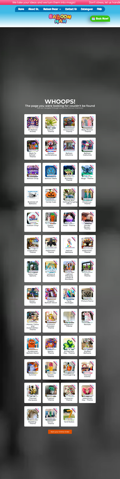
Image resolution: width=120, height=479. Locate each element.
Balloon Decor (52, 9)
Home (21, 9)
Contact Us (71, 9)
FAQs (99, 9)
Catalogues (87, 9)
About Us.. (33, 9)
